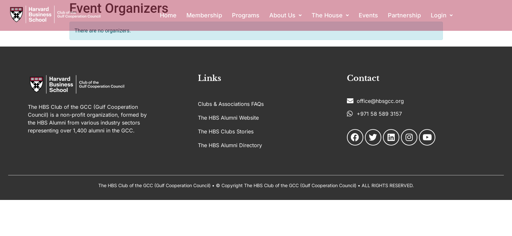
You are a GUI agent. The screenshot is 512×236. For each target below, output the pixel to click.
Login (442, 15)
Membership (204, 15)
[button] (285, 15)
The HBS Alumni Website (228, 117)
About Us (285, 15)
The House (330, 15)
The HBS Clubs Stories (226, 131)
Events (368, 15)
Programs (245, 15)
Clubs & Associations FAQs (231, 104)
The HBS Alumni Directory (230, 145)
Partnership (404, 15)
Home (168, 15)
